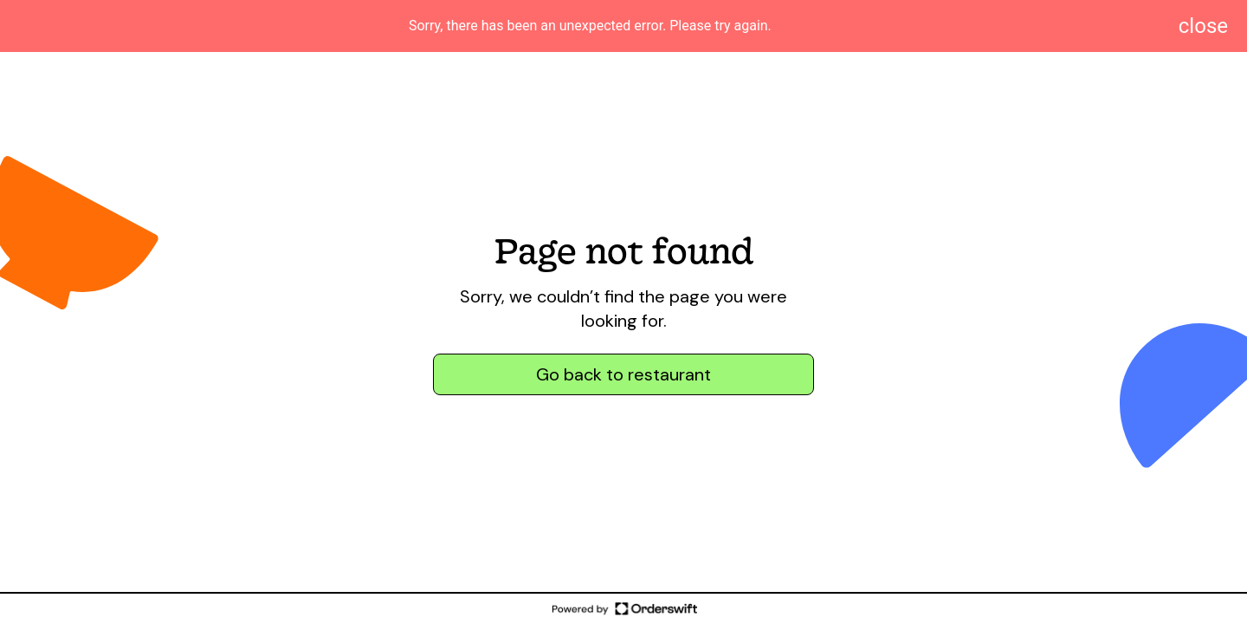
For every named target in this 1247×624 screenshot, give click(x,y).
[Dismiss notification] (1203, 26)
